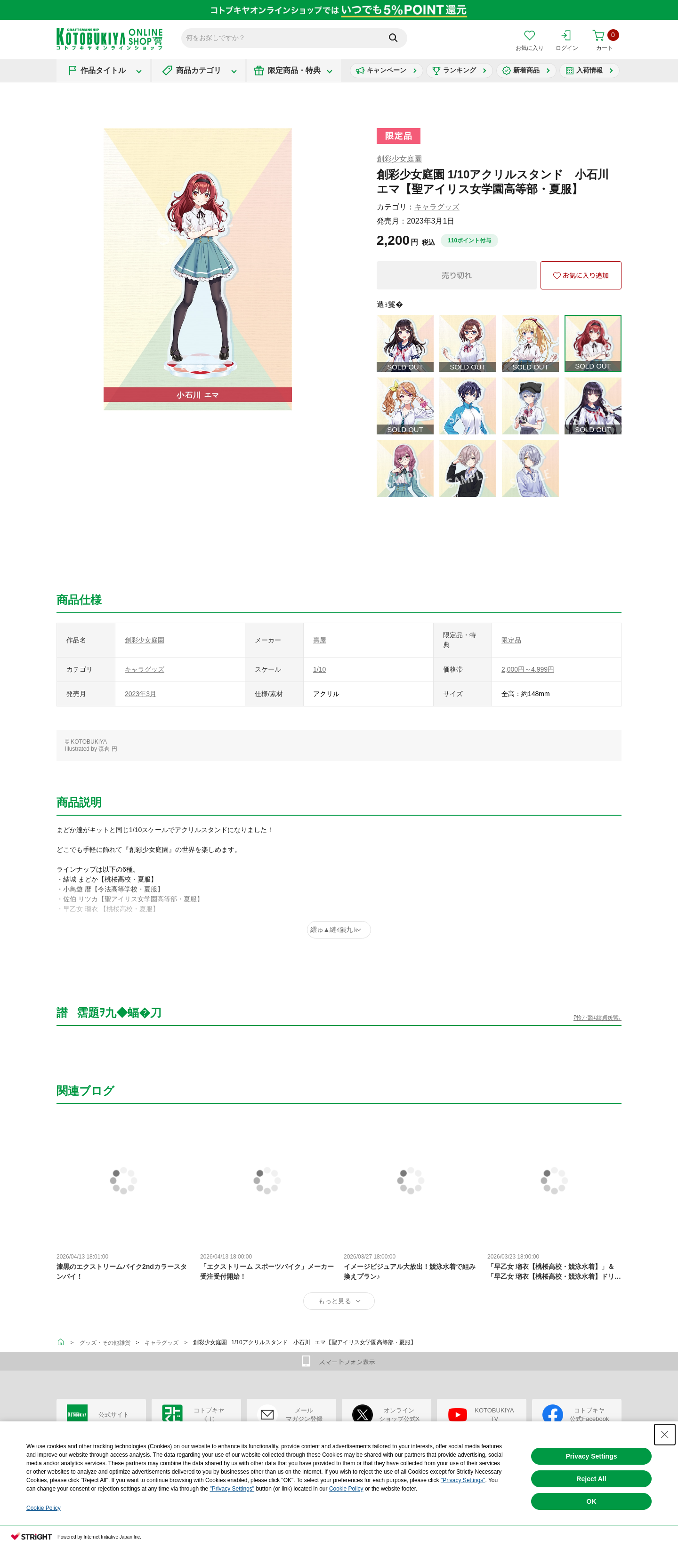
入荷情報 (589, 70)
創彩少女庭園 (399, 159)
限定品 (511, 640)
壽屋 (319, 640)
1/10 (319, 669)
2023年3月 (140, 694)
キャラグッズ (437, 207)
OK (592, 1501)
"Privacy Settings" (463, 1480)
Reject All (591, 1479)
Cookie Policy (346, 1488)
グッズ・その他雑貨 (105, 1342)
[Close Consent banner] (664, 1434)
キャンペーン (386, 70)
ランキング (459, 70)
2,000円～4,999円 (527, 669)
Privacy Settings (591, 1456)
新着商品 (526, 70)
